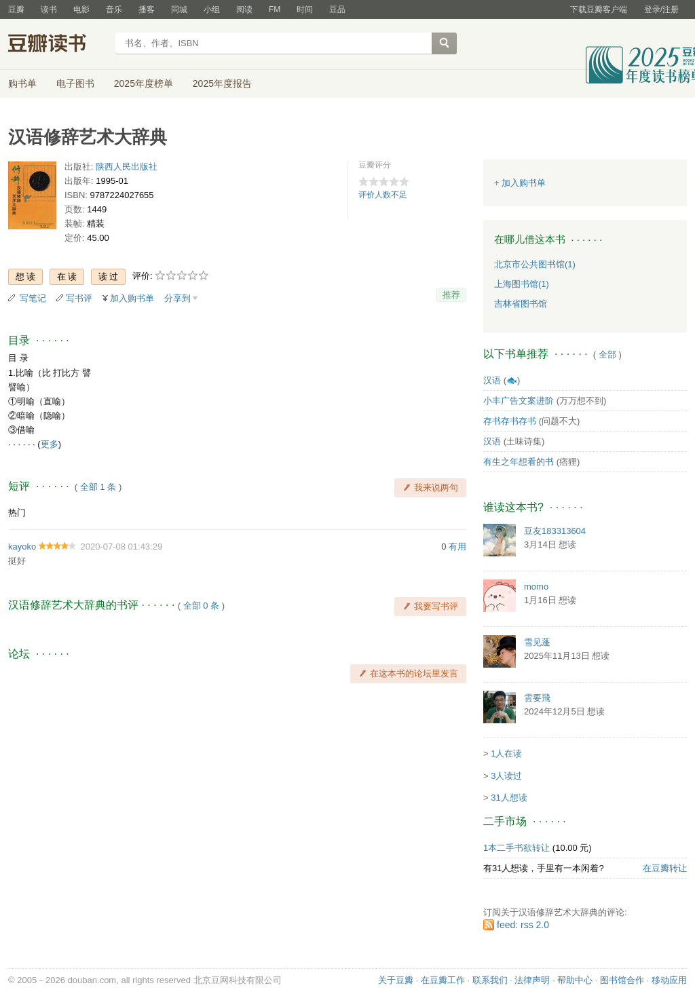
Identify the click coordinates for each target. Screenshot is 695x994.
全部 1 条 (98, 487)
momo (536, 586)
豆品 (337, 9)
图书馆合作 (622, 980)
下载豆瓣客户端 (598, 9)
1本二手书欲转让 (516, 848)
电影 (81, 9)
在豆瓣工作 (443, 980)
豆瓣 (16, 9)
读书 (49, 9)
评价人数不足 (382, 194)
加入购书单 (132, 298)
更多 (49, 444)
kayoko (22, 546)
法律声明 (532, 980)
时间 (305, 9)
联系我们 (490, 980)
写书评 (79, 298)
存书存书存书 (509, 421)
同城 (179, 9)
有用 (457, 546)
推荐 (451, 295)
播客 (146, 9)
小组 (212, 9)
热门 (17, 513)
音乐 (114, 9)
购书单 (22, 83)
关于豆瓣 (395, 980)
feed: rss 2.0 (523, 924)
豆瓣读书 (57, 45)
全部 (607, 354)
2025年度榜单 (143, 83)
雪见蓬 (537, 642)
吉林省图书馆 (520, 304)
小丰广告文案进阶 (518, 401)
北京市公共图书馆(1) (535, 264)
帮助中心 (575, 980)
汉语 (492, 380)
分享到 (177, 298)
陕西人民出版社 (126, 166)
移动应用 (669, 980)
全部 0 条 (201, 605)
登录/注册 (661, 9)
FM (274, 9)
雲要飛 (537, 698)
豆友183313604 (555, 531)
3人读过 (506, 776)
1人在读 (506, 753)
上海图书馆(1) (521, 284)
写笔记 (33, 298)
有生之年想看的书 (518, 462)
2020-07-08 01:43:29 (121, 546)
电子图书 (75, 83)
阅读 (244, 9)
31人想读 (509, 797)
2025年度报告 (222, 83)
